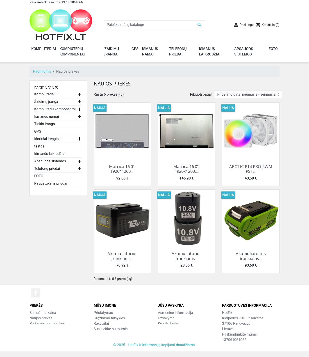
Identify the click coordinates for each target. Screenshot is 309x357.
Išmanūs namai (46, 116)
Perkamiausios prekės (47, 323)
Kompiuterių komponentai (55, 109)
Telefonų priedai (47, 168)
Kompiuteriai (44, 94)
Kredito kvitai (168, 323)
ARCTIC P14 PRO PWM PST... (250, 169)
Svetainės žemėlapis (110, 334)
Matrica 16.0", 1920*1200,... (122, 169)
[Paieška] (154, 25)
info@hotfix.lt (251, 345)
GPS (37, 131)
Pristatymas (103, 313)
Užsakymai (166, 318)
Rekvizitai (101, 323)
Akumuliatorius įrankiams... (122, 256)
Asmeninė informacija (175, 313)
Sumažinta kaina (43, 313)
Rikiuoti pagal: (201, 94)
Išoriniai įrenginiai (48, 139)
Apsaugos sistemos (50, 161)
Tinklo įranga (44, 124)
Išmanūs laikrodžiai (49, 154)
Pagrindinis (46, 87)
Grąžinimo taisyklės (109, 318)
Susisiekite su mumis (111, 329)
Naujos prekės (41, 318)
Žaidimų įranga (46, 101)
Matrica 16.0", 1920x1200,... (186, 169)
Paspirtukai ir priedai (50, 183)
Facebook (35, 292)
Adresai (164, 329)
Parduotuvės (104, 340)
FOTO (38, 176)
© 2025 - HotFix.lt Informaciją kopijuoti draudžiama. (154, 350)
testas (39, 146)
